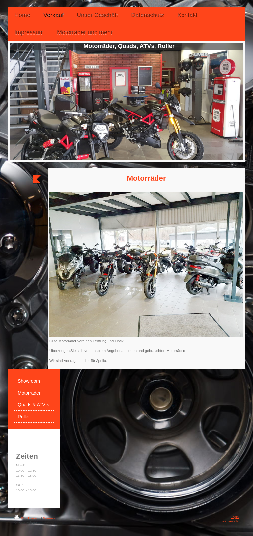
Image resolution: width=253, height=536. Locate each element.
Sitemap (49, 518)
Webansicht (230, 521)
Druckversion (27, 518)
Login (235, 517)
